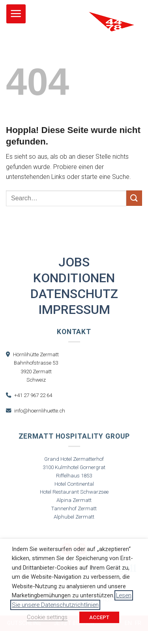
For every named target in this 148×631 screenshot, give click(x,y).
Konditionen (74, 277)
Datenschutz (74, 293)
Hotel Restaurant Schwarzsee (74, 492)
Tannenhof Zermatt (74, 508)
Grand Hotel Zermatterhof (74, 459)
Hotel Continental (74, 484)
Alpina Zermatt (74, 500)
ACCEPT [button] (99, 617)
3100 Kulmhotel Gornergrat (74, 467)
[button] (16, 14)
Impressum (74, 309)
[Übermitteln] (134, 198)
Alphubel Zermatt (74, 517)
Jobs (74, 262)
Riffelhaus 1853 (74, 476)
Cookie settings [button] (47, 617)
